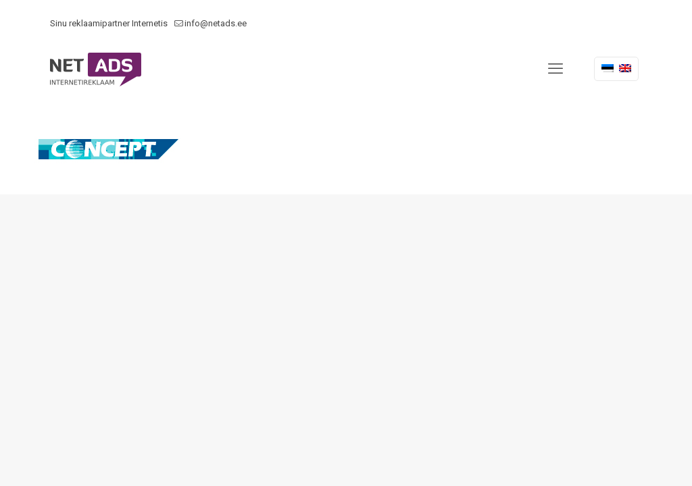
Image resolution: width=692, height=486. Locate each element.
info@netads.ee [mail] (215, 23)
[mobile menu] (555, 68)
